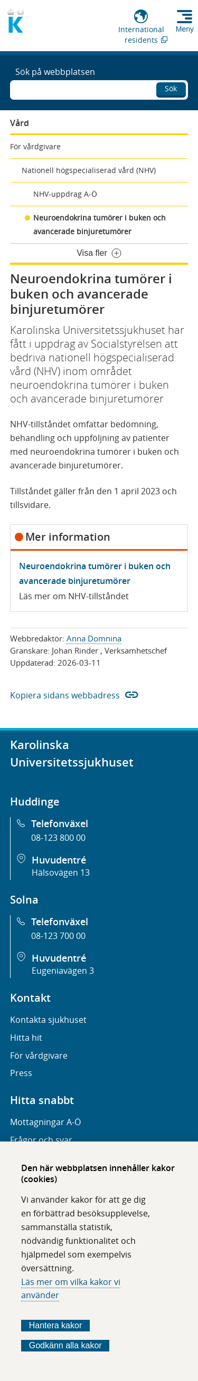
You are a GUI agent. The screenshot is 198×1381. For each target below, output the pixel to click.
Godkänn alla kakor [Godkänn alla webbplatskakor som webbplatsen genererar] (65, 1345)
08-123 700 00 (58, 936)
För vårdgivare (35, 146)
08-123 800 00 (58, 837)
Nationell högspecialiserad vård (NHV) (89, 170)
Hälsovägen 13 (61, 872)
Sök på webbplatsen (55, 72)
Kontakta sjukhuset (48, 1019)
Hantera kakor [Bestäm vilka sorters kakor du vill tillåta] (55, 1325)
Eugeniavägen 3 (63, 970)
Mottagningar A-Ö (45, 1122)
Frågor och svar (41, 1140)
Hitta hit (26, 1037)
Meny (185, 29)
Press (21, 1073)
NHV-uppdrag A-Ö (65, 194)
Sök (171, 88)
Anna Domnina (94, 638)
